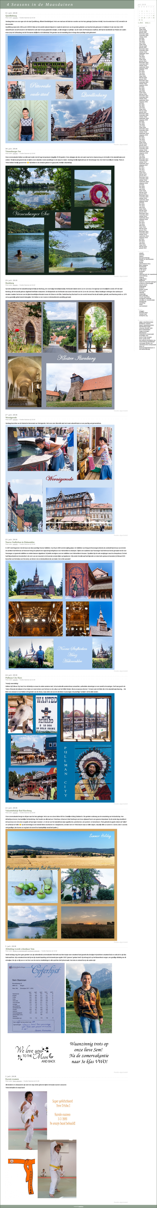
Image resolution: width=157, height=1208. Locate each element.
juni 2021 (142, 105)
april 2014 (142, 225)
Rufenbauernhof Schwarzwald (147, 345)
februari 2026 (143, 31)
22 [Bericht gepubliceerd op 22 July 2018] (153, 15)
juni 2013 (142, 240)
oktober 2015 (143, 198)
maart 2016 (142, 191)
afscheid (141, 255)
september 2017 (144, 163)
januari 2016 (142, 194)
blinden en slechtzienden (20, 951)
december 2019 (143, 129)
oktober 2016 (143, 180)
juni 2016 (142, 186)
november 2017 (143, 160)
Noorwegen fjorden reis (146, 343)
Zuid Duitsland (143, 306)
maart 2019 (142, 142)
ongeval (141, 277)
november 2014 (143, 215)
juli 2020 (141, 121)
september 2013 (144, 236)
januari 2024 (142, 61)
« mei (140, 22)
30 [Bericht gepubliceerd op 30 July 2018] (139, 20)
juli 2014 (141, 221)
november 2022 (143, 82)
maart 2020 (142, 127)
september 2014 (144, 218)
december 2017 (143, 159)
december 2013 (143, 231)
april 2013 (142, 243)
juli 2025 (141, 38)
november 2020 (143, 115)
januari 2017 (142, 175)
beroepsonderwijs (144, 258)
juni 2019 (142, 138)
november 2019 (143, 130)
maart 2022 (142, 92)
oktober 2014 (143, 216)
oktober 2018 (143, 150)
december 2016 (143, 177)
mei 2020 (142, 124)
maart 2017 (142, 173)
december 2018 (143, 147)
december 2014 (143, 213)
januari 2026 (142, 32)
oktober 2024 (143, 52)
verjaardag (142, 294)
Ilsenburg (9, 283)
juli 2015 (141, 203)
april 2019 (142, 141)
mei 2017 (142, 169)
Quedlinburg (11, 16)
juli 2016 (141, 185)
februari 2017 (143, 174)
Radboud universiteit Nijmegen (147, 282)
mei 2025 (142, 41)
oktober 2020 (143, 117)
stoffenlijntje (142, 286)
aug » (147, 22)
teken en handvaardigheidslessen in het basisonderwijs (147, 348)
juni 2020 (142, 123)
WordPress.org (143, 315)
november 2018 (143, 148)
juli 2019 (141, 136)
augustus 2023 (143, 68)
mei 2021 (142, 106)
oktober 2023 (143, 65)
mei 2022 (142, 90)
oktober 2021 (143, 99)
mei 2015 (142, 206)
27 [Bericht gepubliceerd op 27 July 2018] (149, 18)
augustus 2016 (143, 183)
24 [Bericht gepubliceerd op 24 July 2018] (142, 18)
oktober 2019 (143, 132)
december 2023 (143, 62)
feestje (141, 262)
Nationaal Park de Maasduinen (148, 274)
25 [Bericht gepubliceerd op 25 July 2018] (144, 18)
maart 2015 (142, 209)
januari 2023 (142, 79)
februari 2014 (143, 228)
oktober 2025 (143, 37)
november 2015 (143, 197)
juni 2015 (142, 204)
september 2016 (144, 181)
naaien (141, 273)
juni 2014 (142, 222)
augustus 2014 (143, 219)
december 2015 (143, 195)
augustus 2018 (143, 153)
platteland (142, 280)
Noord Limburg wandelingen (147, 341)
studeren (141, 288)
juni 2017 (142, 168)
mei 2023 (142, 73)
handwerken (142, 267)
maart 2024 (142, 59)
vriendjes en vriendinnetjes (147, 300)
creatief (141, 261)
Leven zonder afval (144, 339)
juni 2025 (142, 40)
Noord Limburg (143, 276)
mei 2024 (142, 56)
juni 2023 (142, 71)
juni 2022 (142, 88)
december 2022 (143, 80)
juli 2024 (141, 55)
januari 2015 (142, 212)
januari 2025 (142, 47)
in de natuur (142, 270)
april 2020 (142, 126)
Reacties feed (143, 314)
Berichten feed (143, 312)
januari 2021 (142, 112)
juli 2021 (141, 103)
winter (141, 304)
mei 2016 (142, 188)
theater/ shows (143, 289)
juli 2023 (141, 70)
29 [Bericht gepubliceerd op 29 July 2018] (153, 18)
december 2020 (143, 114)
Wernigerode (11, 417)
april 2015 (142, 207)
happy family (143, 268)
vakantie (15, 18)
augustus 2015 (143, 201)
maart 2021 (142, 109)
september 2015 (144, 200)
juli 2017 (141, 166)
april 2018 (142, 157)
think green (142, 291)
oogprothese (143, 279)
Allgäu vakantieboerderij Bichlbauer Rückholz (146, 322)
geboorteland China (144, 264)
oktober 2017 (143, 162)
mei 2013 (142, 242)
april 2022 (142, 91)
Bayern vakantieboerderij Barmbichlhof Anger (146, 325)
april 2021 (142, 108)
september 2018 (144, 151)
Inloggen (141, 311)
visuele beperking (144, 297)
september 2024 (144, 53)
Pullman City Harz (13, 678)
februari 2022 (143, 94)
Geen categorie (17, 1081)
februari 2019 (143, 144)
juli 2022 (141, 86)
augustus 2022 (143, 85)
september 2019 (144, 133)
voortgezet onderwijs (33, 951)
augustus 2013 (143, 237)
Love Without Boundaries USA (147, 340)
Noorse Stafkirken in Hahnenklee (20, 542)
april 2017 (142, 171)
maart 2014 (142, 227)
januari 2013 (142, 248)
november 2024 (143, 50)
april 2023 (142, 74)
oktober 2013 (143, 234)
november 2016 (143, 179)
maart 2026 (142, 29)
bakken (141, 256)
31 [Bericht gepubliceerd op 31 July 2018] (142, 20)
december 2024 (143, 49)
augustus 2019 (143, 135)
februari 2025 (143, 46)
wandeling (142, 303)
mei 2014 (142, 224)
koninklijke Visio (143, 335)
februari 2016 (143, 192)
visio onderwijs (143, 295)
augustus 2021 (143, 102)
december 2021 (143, 96)
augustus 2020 (143, 120)
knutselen (142, 271)
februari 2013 (143, 246)
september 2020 (144, 118)
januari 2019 (142, 145)
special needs (143, 285)
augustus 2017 (143, 165)
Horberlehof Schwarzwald (146, 334)
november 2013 (143, 233)
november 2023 (143, 64)
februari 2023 (143, 77)
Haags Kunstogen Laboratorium (144, 331)
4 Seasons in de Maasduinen (40, 4)
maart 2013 (142, 245)
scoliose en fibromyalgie (146, 283)
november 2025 (143, 35)
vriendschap (142, 301)
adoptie (141, 253)
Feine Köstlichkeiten (144, 329)
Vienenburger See (13, 151)
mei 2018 (142, 156)
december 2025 (143, 34)
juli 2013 (141, 239)
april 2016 (142, 189)
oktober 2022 (143, 83)
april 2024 (142, 58)
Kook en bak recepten (145, 337)
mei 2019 (142, 139)
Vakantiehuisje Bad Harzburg (18, 810)
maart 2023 (142, 76)
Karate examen (12, 1079)
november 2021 (143, 97)
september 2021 (144, 100)
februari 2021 (143, 111)
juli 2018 (141, 154)
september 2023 (144, 67)
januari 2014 (142, 230)
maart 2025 (142, 44)
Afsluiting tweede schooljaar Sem (19, 949)
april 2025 (142, 43)
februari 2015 (143, 210)
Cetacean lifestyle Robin (146, 328)
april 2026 (142, 28)
